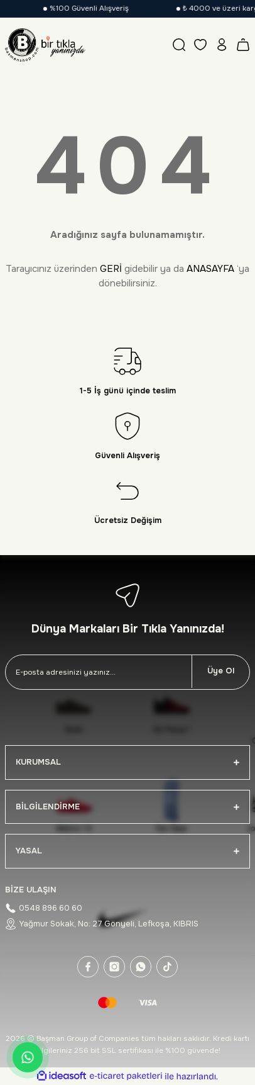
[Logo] (45, 45)
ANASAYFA (210, 268)
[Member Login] (222, 45)
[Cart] (243, 45)
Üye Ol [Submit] (220, 671)
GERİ (111, 268)
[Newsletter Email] (99, 672)
